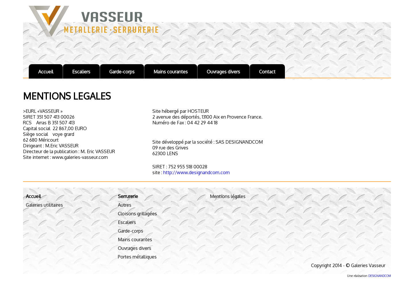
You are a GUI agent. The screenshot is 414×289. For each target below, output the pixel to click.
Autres (124, 205)
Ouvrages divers (223, 72)
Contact (267, 72)
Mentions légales (228, 196)
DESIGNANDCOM (379, 275)
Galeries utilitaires (44, 205)
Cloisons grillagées (137, 213)
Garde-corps (122, 72)
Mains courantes (171, 72)
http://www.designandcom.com (196, 172)
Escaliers (81, 72)
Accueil (45, 72)
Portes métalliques (137, 257)
